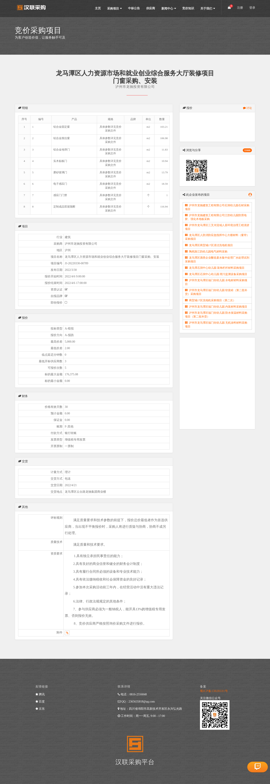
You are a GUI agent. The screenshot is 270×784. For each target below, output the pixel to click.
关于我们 (206, 8)
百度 (40, 701)
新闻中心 (167, 8)
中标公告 (134, 8)
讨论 (247, 108)
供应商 (150, 8)
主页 (98, 8)
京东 (40, 708)
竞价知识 (188, 8)
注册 (240, 7)
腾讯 (40, 694)
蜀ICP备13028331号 (214, 691)
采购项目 (113, 8)
